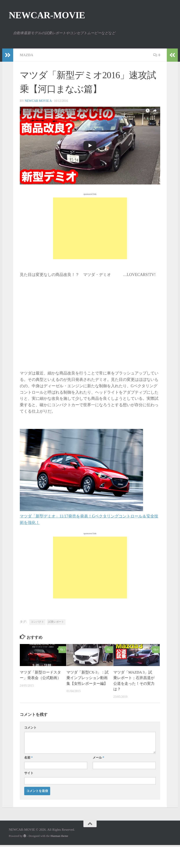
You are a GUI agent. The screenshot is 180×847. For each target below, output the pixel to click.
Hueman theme (59, 836)
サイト (28, 773)
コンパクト (37, 621)
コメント (30, 727)
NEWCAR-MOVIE (47, 15)
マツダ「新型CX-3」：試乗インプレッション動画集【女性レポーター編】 (87, 678)
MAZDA (26, 55)
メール (98, 757)
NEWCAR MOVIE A (38, 100)
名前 (28, 757)
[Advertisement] (90, 228)
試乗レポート (56, 621)
